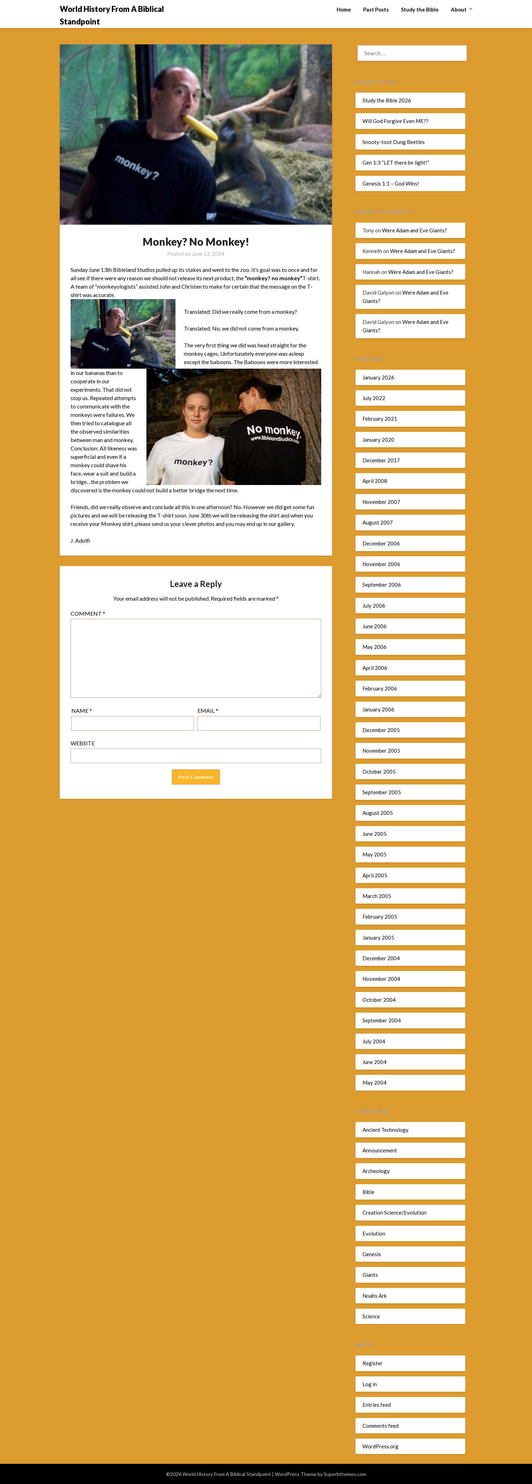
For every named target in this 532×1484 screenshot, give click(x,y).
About (459, 9)
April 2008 (374, 481)
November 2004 (381, 979)
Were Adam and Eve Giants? (414, 230)
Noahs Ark (374, 1296)
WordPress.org (380, 1446)
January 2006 (378, 709)
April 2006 (374, 668)
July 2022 (373, 398)
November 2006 (381, 564)
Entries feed (376, 1405)
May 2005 (374, 854)
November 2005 (381, 750)
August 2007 (377, 522)
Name (81, 710)
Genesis (371, 1254)
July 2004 (373, 1041)
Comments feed (380, 1426)
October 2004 (379, 1000)
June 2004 (374, 1062)
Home (344, 9)
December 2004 (381, 958)
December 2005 (381, 730)
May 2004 (374, 1082)
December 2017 (381, 460)
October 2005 (379, 771)
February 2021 (379, 418)
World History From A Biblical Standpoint (112, 15)
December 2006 (381, 543)
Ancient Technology (385, 1130)
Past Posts (376, 9)
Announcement (379, 1150)
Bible (368, 1192)
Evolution (373, 1233)
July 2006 (373, 605)
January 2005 (378, 937)
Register (372, 1363)
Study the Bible (420, 9)
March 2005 (376, 896)
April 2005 (374, 875)
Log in (369, 1384)
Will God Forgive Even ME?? (395, 121)
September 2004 (381, 1020)
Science (371, 1316)
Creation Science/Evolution (394, 1212)
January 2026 (378, 377)
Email (207, 710)
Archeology (376, 1171)
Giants (370, 1275)
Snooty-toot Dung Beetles (393, 142)
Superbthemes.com (345, 1474)
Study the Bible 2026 (386, 100)
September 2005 (381, 792)
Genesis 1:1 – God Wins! (390, 183)
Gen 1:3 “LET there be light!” (395, 162)
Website (83, 743)
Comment (88, 613)
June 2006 (374, 626)
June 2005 (374, 834)
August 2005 (377, 813)
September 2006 (381, 584)
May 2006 (374, 647)
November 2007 (381, 502)
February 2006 (379, 688)
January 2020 (378, 439)
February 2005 (379, 916)
